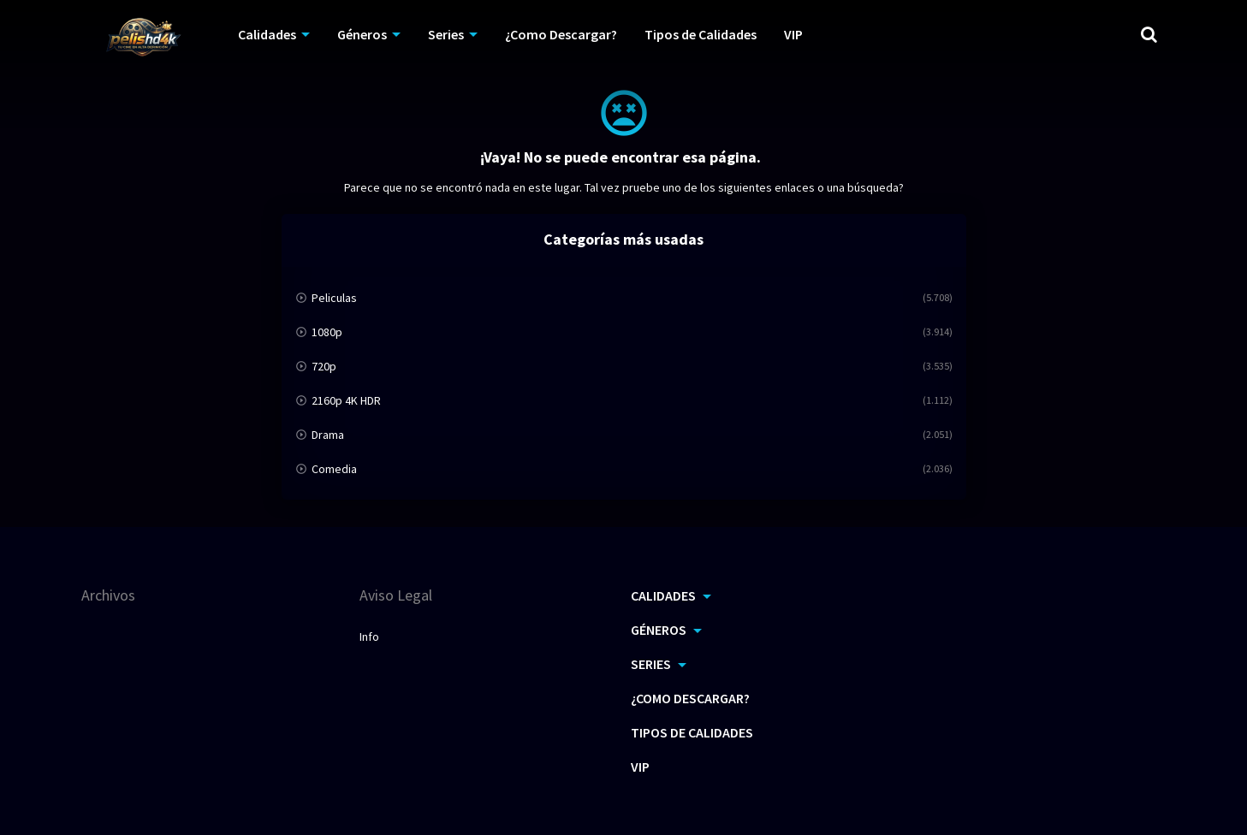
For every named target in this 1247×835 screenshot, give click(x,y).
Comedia (334, 469)
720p (324, 366)
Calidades (267, 34)
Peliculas (334, 297)
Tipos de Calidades (700, 34)
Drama (328, 434)
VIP (793, 34)
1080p (327, 332)
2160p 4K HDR (346, 400)
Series (446, 34)
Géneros (362, 34)
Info (369, 636)
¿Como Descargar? (561, 34)
